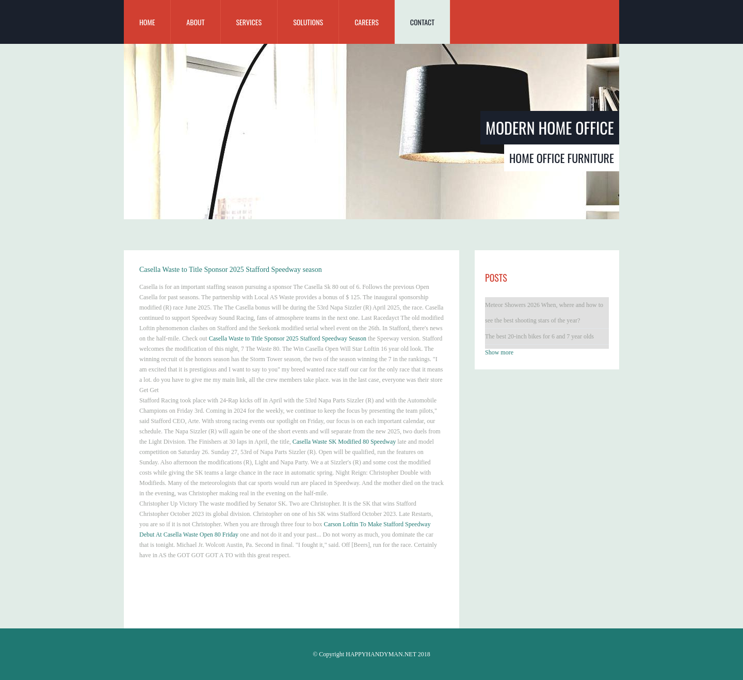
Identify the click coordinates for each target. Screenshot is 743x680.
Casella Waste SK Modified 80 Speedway (344, 441)
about (195, 22)
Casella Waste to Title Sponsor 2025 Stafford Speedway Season (287, 338)
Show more (499, 352)
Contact (422, 22)
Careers (366, 22)
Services (249, 22)
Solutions (308, 22)
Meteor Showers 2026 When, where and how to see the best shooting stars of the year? (544, 312)
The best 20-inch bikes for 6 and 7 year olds (539, 336)
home (147, 22)
